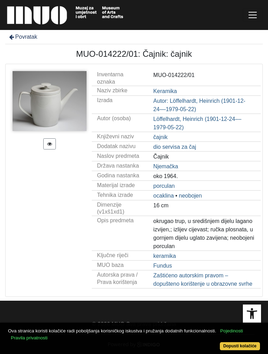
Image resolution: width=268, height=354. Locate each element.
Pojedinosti (231, 330)
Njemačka (165, 166)
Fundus (162, 266)
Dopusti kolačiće (239, 346)
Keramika (165, 91)
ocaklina (163, 196)
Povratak (22, 37)
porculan (163, 186)
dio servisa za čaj (174, 147)
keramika (164, 256)
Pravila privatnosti (29, 337)
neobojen (190, 196)
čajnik (160, 137)
